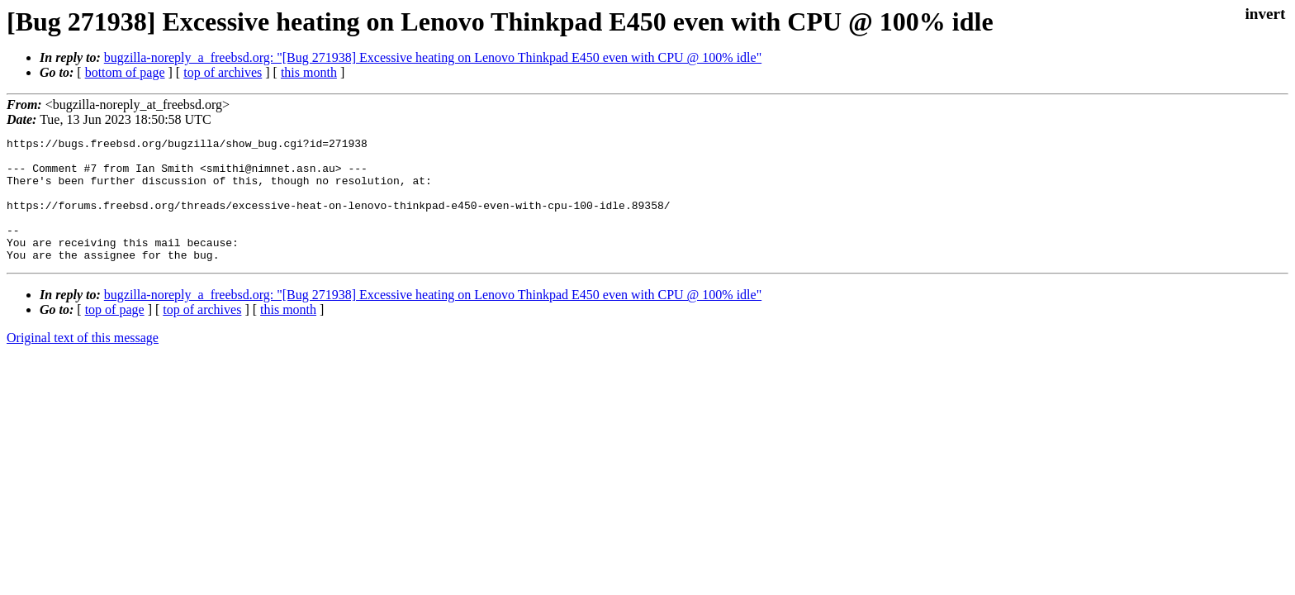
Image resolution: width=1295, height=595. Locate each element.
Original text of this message (83, 362)
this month (309, 72)
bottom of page (125, 72)
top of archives (222, 72)
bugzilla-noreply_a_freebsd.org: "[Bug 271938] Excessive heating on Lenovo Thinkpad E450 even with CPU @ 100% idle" (432, 57)
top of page (115, 334)
